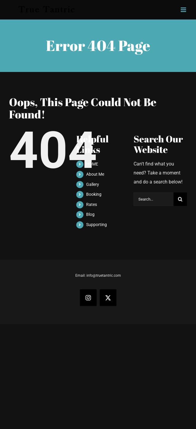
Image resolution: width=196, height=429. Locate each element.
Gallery (92, 184)
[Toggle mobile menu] (184, 10)
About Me (95, 174)
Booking (93, 194)
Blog (90, 214)
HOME (92, 164)
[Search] (180, 199)
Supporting (96, 224)
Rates (91, 204)
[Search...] (153, 199)
